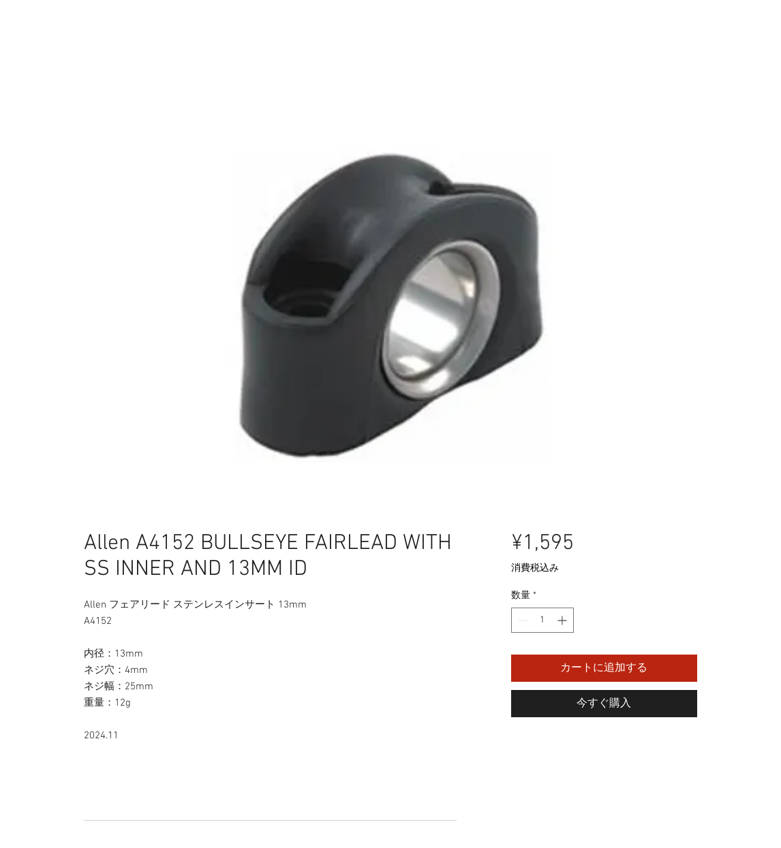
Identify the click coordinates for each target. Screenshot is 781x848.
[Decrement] (521, 620)
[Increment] (563, 620)
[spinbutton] (542, 620)
